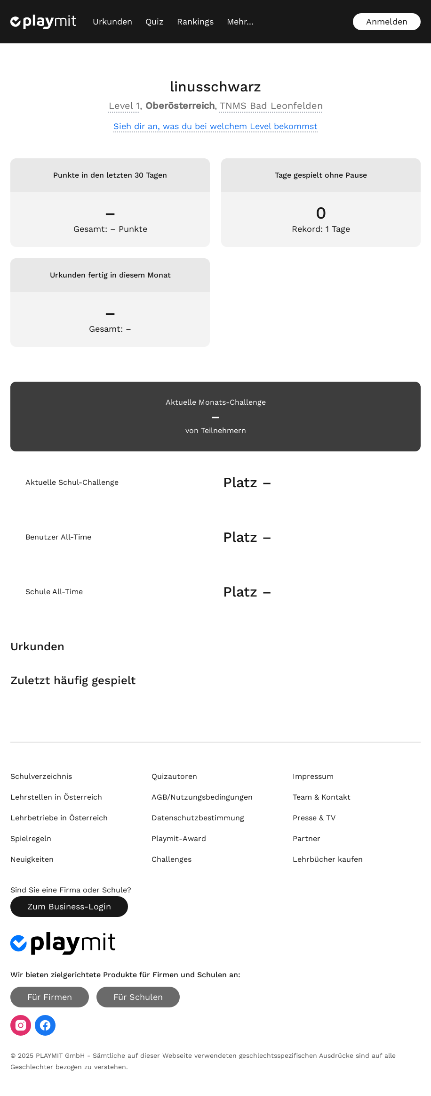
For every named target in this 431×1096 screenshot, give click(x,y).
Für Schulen (138, 997)
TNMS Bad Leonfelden (271, 105)
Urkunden (112, 21)
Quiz (154, 21)
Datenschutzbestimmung (198, 817)
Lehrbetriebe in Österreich (59, 817)
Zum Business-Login (69, 906)
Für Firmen (49, 997)
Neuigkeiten (32, 859)
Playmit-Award (179, 838)
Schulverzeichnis (41, 776)
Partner (306, 838)
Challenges (172, 859)
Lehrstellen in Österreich (56, 797)
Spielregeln (30, 838)
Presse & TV (314, 817)
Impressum (313, 776)
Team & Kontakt (322, 797)
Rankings (195, 21)
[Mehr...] (240, 21)
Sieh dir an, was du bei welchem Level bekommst (215, 126)
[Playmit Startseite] (43, 21)
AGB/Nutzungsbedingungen (202, 797)
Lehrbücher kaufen (328, 859)
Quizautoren (174, 776)
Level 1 (124, 105)
